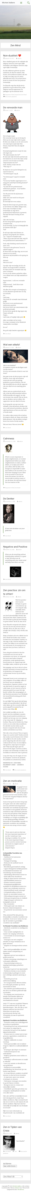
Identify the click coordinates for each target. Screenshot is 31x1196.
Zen (16, 1151)
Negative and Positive (15, 546)
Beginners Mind (9, 94)
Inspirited (18, 94)
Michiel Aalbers (8, 3)
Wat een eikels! (11, 344)
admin (19, 58)
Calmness (8, 438)
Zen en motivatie (12, 780)
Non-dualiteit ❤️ (12, 55)
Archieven (7, 1164)
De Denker (8, 498)
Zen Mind (23, 94)
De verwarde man (12, 107)
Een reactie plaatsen (11, 96)
